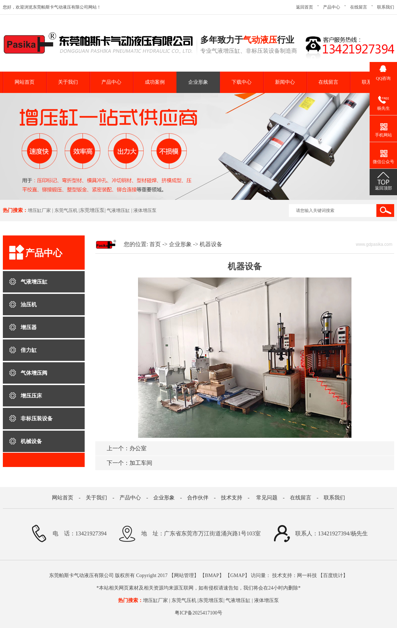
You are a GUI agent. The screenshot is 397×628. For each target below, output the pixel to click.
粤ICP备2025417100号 (198, 613)
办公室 (127, 448)
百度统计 (333, 575)
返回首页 (304, 7)
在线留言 (358, 7)
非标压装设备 (37, 418)
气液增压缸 (118, 210)
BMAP (212, 575)
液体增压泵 (145, 210)
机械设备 (31, 441)
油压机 (29, 304)
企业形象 (198, 82)
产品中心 (331, 7)
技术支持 (231, 497)
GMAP (237, 575)
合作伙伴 (197, 497)
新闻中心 (285, 82)
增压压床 (31, 396)
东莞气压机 (66, 210)
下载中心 (242, 82)
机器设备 (211, 244)
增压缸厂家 (39, 210)
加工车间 (129, 463)
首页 (155, 244)
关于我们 (68, 82)
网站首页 (25, 82)
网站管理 (184, 575)
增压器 (29, 327)
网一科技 (307, 575)
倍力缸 (29, 350)
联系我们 (385, 7)
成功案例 (155, 82)
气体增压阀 (34, 373)
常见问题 (266, 497)
